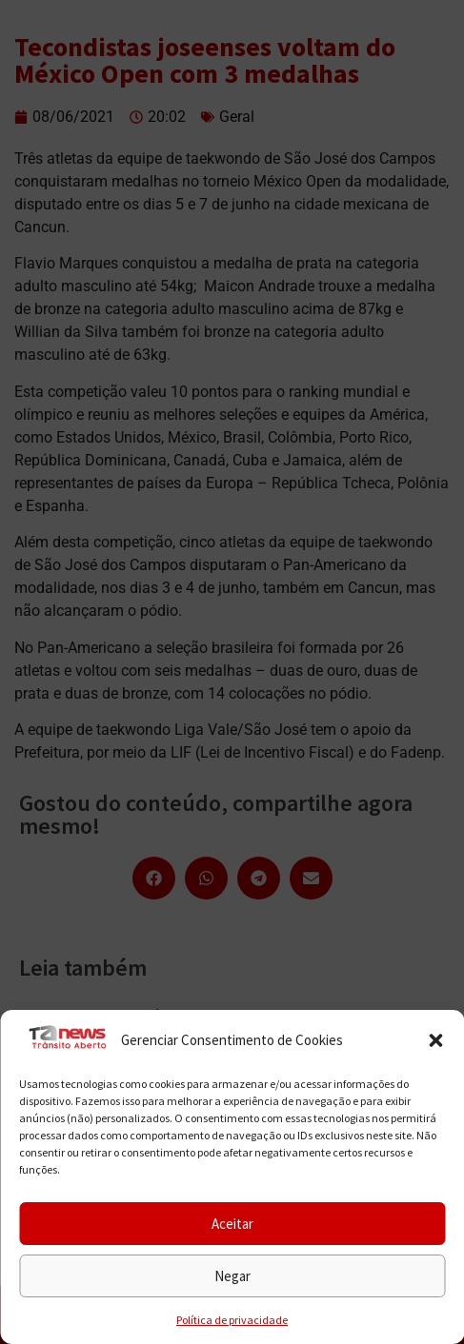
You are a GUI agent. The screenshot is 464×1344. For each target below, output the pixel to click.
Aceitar (232, 1224)
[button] (435, 1040)
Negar (232, 1276)
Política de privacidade (232, 1320)
